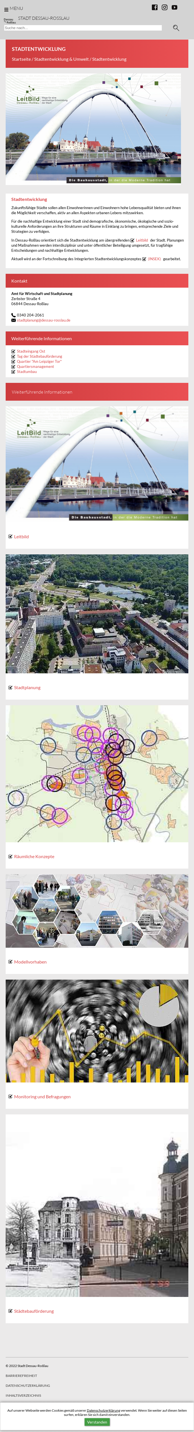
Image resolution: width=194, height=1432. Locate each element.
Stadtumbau (27, 372)
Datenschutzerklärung (103, 1410)
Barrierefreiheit (21, 1376)
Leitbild (142, 240)
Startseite (21, 59)
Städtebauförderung (34, 1311)
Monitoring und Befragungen (42, 1096)
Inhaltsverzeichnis (23, 1395)
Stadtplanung (27, 687)
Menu (16, 8)
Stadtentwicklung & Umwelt (61, 59)
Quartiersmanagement (35, 366)
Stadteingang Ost (31, 351)
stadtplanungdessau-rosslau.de (43, 320)
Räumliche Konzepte (34, 856)
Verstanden (97, 1422)
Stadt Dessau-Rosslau (44, 18)
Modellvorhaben (30, 961)
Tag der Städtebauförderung (39, 356)
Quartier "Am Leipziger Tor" (39, 361)
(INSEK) (154, 259)
